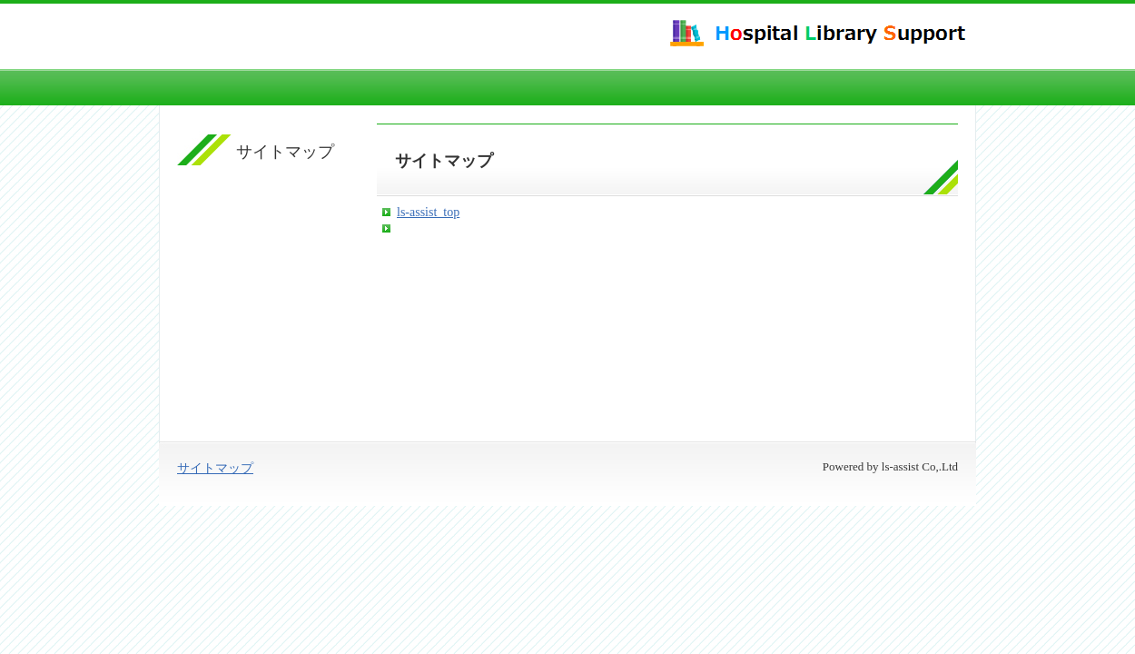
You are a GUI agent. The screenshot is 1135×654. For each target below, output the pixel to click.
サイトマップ (215, 468)
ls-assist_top (428, 212)
